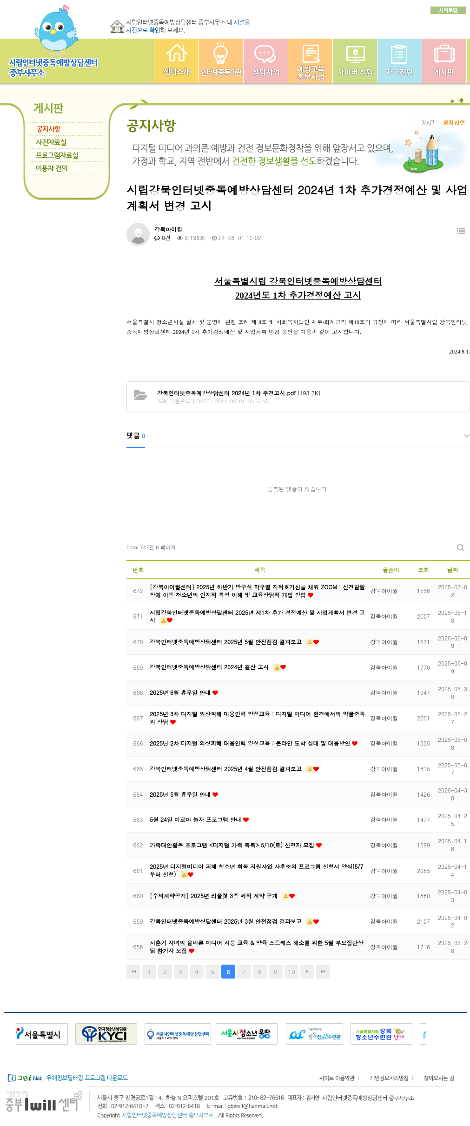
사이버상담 (355, 61)
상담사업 (266, 61)
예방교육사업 (310, 61)
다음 (307, 972)
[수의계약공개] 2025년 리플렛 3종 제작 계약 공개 (214, 895)
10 (291, 971)
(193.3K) (238, 393)
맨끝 (323, 972)
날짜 (452, 569)
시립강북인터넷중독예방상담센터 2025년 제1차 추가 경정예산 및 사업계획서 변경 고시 (257, 616)
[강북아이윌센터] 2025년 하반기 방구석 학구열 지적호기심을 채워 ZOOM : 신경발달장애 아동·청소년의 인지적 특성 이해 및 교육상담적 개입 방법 (257, 591)
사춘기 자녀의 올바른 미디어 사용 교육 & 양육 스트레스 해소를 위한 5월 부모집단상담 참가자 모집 (257, 946)
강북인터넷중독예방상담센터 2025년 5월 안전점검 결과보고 (227, 642)
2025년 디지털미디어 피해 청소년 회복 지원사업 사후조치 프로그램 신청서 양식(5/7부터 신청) (257, 870)
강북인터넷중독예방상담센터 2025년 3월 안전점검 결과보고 (227, 921)
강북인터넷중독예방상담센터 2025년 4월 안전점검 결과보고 (227, 769)
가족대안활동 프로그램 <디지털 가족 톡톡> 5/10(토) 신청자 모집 (233, 845)
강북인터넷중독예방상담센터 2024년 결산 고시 (210, 667)
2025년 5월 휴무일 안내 (181, 794)
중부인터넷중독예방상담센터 (176, 61)
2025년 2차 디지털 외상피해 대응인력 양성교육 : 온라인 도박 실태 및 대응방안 (251, 743)
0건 (162, 237)
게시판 (444, 61)
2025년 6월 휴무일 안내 (181, 692)
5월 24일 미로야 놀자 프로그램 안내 (196, 819)
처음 (133, 972)
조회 (423, 569)
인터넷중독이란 (221, 61)
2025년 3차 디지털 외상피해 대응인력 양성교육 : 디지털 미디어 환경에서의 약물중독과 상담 (257, 718)
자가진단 (399, 61)
